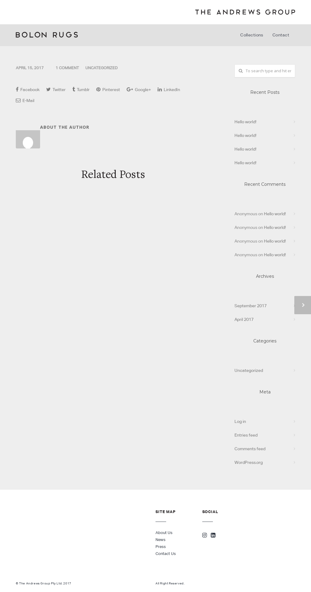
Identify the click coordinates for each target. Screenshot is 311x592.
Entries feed (246, 435)
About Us (164, 532)
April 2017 (244, 319)
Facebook (27, 89)
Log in (240, 421)
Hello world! (245, 121)
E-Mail (25, 100)
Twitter (56, 89)
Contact (280, 35)
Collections (251, 35)
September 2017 (250, 305)
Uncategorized (101, 68)
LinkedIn (169, 89)
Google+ (139, 89)
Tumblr (81, 89)
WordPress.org (248, 462)
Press (161, 546)
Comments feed (249, 448)
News (161, 539)
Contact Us (166, 553)
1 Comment (67, 68)
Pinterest (108, 89)
